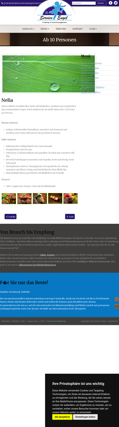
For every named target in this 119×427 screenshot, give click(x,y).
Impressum (33, 321)
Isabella (10, 217)
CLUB (93, 29)
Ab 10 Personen (90, 68)
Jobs (23, 321)
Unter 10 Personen (91, 63)
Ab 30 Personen (90, 77)
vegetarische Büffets (92, 87)
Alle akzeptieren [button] (62, 417)
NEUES (45, 29)
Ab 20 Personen (90, 73)
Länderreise (88, 82)
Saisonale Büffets (91, 92)
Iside (70, 217)
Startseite (6, 321)
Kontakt (15, 321)
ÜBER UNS (61, 29)
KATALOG (28, 29)
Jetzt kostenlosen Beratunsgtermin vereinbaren (26, 3)
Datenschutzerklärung (56, 321)
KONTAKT (78, 29)
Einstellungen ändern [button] (85, 417)
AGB (42, 321)
